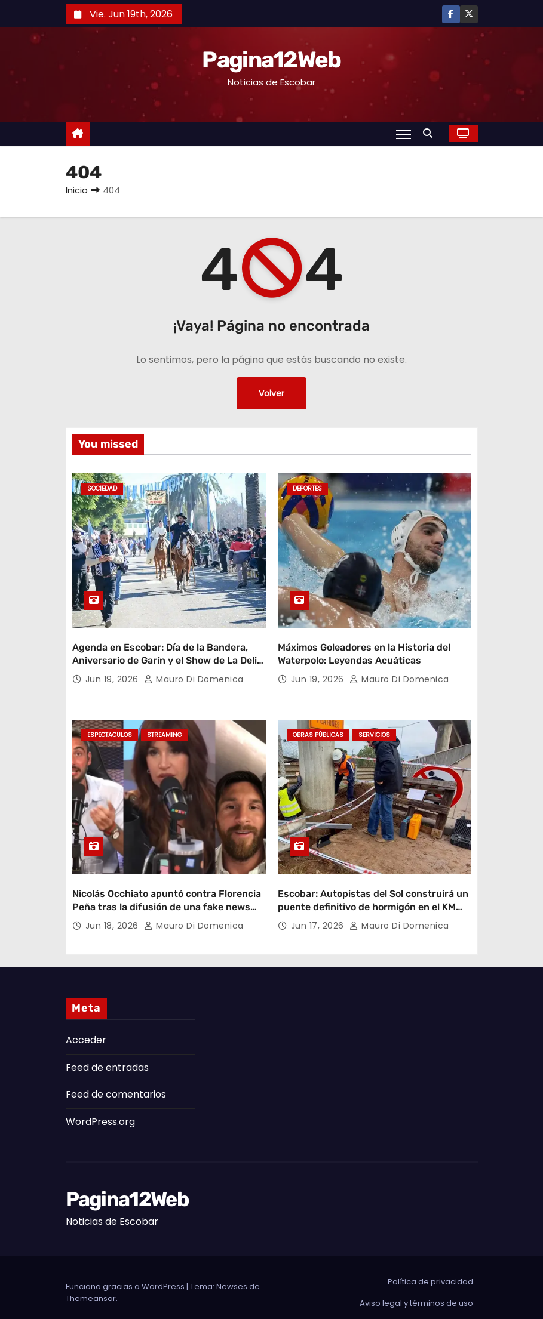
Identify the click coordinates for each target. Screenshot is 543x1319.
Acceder (86, 1030)
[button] (430, 133)
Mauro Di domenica (194, 674)
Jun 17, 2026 (319, 916)
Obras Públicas (318, 730)
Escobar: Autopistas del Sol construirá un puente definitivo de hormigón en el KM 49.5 (373, 896)
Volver (271, 393)
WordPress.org (100, 1111)
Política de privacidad (430, 1271)
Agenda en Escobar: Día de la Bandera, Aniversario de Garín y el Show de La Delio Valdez (167, 655)
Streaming (164, 730)
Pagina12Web (271, 59)
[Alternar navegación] (402, 134)
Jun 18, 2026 (113, 916)
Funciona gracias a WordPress (126, 1276)
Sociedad (102, 488)
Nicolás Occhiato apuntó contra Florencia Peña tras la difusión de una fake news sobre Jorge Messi (166, 896)
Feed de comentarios (116, 1084)
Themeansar (91, 1288)
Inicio (77, 190)
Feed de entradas (107, 1057)
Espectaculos (109, 730)
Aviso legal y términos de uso (416, 1293)
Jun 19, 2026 (113, 674)
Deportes (307, 488)
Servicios (374, 730)
